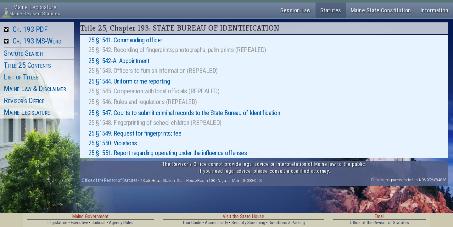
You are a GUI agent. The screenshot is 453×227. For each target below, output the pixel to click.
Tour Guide (191, 222)
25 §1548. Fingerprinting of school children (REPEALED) (154, 122)
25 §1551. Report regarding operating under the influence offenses (167, 153)
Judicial (98, 222)
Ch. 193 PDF (30, 29)
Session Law (295, 10)
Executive (79, 222)
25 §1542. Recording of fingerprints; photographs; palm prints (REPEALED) (177, 50)
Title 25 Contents (27, 65)
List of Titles (21, 77)
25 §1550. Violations (112, 143)
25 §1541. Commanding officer (125, 40)
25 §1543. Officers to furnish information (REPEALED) (153, 70)
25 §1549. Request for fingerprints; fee (135, 133)
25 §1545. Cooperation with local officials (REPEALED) (154, 91)
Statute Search (23, 53)
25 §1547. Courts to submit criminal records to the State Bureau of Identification (184, 113)
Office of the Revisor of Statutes (109, 180)
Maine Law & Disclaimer (35, 88)
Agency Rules (121, 222)
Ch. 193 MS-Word (37, 41)
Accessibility (216, 222)
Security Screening (248, 222)
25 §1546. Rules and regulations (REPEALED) (142, 102)
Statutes (330, 10)
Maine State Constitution (381, 10)
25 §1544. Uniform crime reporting (129, 81)
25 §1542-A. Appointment (118, 61)
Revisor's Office (24, 100)
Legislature (57, 222)
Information (435, 10)
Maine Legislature (27, 112)
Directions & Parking (287, 222)
